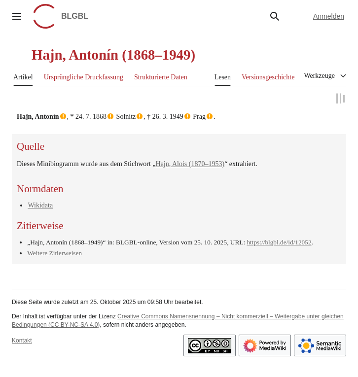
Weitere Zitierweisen (54, 252)
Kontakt (22, 340)
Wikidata (40, 204)
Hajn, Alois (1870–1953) (190, 163)
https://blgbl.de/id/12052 (279, 241)
